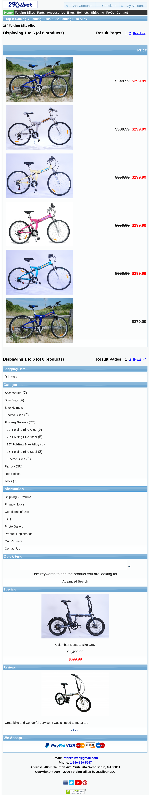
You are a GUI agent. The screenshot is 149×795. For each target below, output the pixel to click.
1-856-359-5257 (81, 762)
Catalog (20, 19)
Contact (122, 12)
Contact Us (12, 548)
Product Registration (19, 534)
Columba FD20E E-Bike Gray (75, 644)
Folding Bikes (25, 12)
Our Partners (13, 541)
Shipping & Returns (18, 497)
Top (8, 19)
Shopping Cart (14, 369)
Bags (71, 12)
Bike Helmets (14, 407)
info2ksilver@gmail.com (80, 758)
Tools (8, 481)
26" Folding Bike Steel (22, 451)
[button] (80, 5)
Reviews (10, 667)
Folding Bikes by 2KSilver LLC (93, 771)
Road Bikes (12, 473)
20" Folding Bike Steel (22, 437)
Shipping (97, 12)
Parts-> (10, 466)
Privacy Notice (14, 504)
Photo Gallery (14, 526)
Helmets (83, 12)
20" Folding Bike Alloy (21, 429)
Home (8, 12)
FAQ (8, 519)
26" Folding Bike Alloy (71, 19)
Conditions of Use (17, 511)
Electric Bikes (14, 415)
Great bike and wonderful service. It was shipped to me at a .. (46, 722)
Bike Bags (12, 400)
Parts (41, 12)
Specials (10, 589)
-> (16, 422)
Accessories (56, 12)
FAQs (110, 12)
